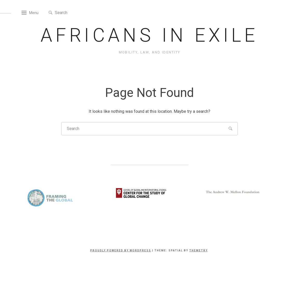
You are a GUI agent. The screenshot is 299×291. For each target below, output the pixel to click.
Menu (48, 26)
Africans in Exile (149, 49)
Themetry (198, 263)
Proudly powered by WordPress (120, 263)
